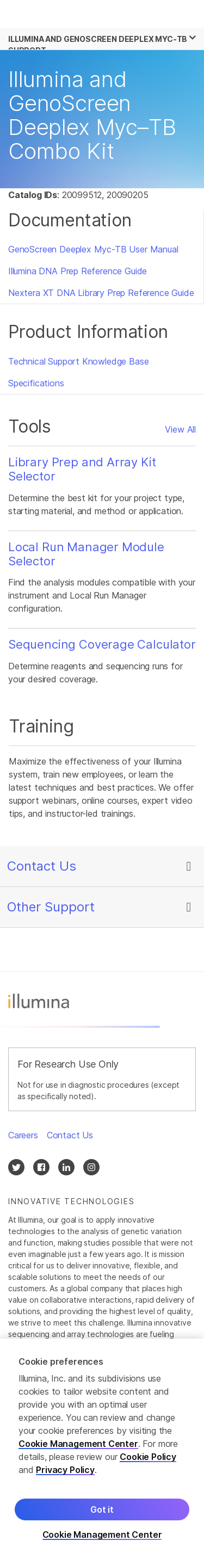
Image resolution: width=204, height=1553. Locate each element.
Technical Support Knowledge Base (78, 361)
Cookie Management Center (78, 1451)
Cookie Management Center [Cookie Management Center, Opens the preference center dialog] (102, 1543)
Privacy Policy (65, 1477)
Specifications (36, 383)
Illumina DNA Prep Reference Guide (77, 271)
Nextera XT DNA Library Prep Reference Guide (101, 292)
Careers (23, 1135)
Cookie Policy (148, 1464)
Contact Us (41, 866)
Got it (102, 1517)
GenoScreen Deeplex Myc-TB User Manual (93, 249)
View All (180, 429)
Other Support (51, 907)
